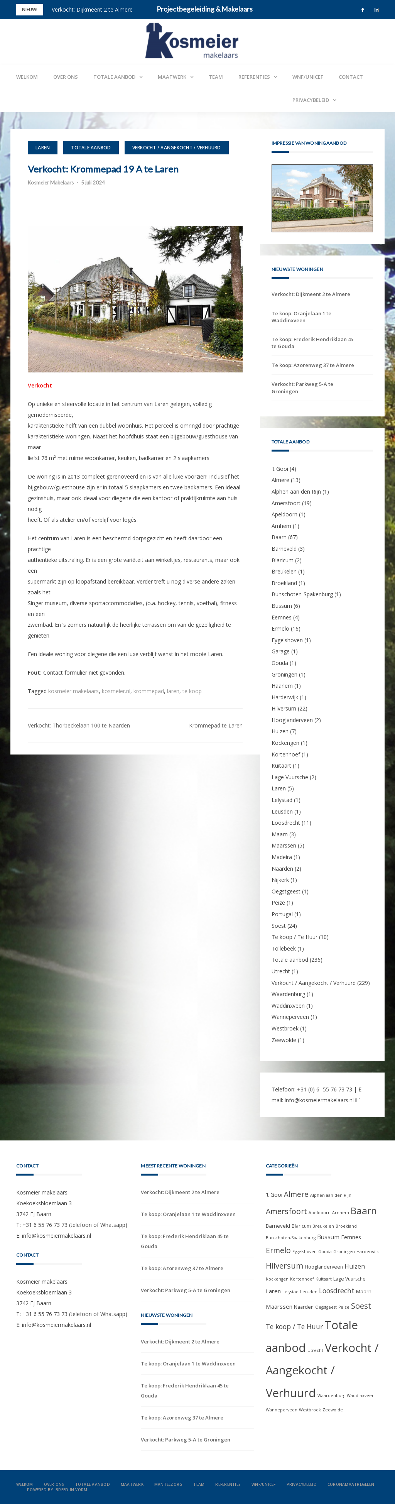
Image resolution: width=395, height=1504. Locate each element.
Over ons (65, 76)
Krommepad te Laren (216, 725)
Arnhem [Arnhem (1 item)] (340, 1212)
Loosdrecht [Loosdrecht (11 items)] (336, 1290)
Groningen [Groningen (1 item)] (344, 1251)
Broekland (284, 583)
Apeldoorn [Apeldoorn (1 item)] (320, 1212)
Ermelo (280, 628)
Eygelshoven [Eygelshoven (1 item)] (304, 1251)
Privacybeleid (310, 99)
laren (173, 691)
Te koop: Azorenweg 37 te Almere (313, 365)
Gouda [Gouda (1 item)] (325, 1251)
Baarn (279, 537)
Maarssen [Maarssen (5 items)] (279, 1306)
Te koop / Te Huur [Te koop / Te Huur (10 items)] (294, 1326)
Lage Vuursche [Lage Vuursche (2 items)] (349, 1279)
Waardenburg (288, 994)
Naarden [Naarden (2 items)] (304, 1307)
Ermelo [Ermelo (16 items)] (278, 1250)
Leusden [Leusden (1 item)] (308, 1291)
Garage (281, 651)
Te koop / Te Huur (294, 937)
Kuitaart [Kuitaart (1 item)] (324, 1279)
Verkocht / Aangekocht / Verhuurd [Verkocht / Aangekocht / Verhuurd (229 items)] (322, 1370)
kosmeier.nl (116, 691)
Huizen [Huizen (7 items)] (354, 1266)
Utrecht (281, 971)
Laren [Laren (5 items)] (273, 1291)
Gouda (280, 663)
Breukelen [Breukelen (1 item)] (323, 1226)
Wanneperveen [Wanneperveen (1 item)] (281, 1410)
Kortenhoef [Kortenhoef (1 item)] (302, 1279)
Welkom (27, 76)
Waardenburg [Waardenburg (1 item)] (331, 1395)
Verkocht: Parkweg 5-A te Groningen (302, 387)
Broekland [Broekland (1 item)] (346, 1226)
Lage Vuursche (290, 777)
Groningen (284, 674)
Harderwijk (285, 697)
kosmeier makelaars (73, 691)
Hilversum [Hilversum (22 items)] (284, 1265)
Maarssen (284, 845)
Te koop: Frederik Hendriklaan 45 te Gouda (312, 343)
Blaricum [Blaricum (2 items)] (301, 1226)
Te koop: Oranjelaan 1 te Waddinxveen (301, 317)
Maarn (280, 834)
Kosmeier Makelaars (51, 182)
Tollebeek (284, 948)
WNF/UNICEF (307, 76)
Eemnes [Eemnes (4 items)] (351, 1237)
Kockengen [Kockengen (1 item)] (277, 1279)
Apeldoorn (284, 514)
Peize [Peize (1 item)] (343, 1307)
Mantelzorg (168, 1484)
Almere (280, 480)
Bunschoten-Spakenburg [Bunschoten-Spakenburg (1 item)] (291, 1237)
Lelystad (282, 800)
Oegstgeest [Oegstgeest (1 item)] (326, 1307)
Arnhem (281, 526)
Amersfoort (286, 503)
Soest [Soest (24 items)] (361, 1305)
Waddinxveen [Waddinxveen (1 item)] (361, 1395)
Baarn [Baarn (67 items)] (364, 1210)
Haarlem (282, 685)
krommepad (148, 691)
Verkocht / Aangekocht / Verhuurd (176, 147)
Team (216, 76)
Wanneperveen (290, 1016)
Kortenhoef (286, 754)
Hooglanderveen (292, 720)
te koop (192, 691)
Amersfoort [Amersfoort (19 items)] (286, 1211)
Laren (42, 147)
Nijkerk (280, 879)
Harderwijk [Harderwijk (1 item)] (367, 1251)
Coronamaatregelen (350, 1484)
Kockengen (285, 742)
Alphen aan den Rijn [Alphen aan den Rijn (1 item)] (330, 1195)
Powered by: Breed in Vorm (57, 1489)
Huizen (280, 731)
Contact (351, 76)
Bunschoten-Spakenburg (302, 594)
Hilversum (284, 708)
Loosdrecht (286, 822)
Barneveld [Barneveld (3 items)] (278, 1225)
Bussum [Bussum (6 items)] (328, 1237)
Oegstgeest (286, 891)
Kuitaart (281, 765)
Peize (278, 902)
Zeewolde (284, 1040)
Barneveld (284, 548)
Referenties (254, 76)
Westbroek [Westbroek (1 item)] (310, 1410)
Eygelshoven (287, 640)
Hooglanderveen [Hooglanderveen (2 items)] (324, 1267)
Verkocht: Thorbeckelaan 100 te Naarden (79, 725)
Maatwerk (172, 76)
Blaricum (283, 560)
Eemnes (282, 617)
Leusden (282, 811)
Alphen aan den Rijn (296, 491)
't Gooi (280, 468)
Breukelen (284, 571)
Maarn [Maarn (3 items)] (363, 1291)
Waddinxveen (288, 1005)
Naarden (282, 868)
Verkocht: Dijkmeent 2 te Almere (92, 9)
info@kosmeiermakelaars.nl (319, 1100)
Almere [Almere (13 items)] (296, 1194)
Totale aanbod (114, 76)
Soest (279, 925)
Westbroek (285, 1028)
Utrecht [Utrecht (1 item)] (315, 1350)
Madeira (282, 857)
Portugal (282, 914)
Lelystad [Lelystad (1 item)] (290, 1291)
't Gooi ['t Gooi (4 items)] (274, 1194)
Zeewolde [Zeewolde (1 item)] (332, 1410)
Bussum (282, 605)
